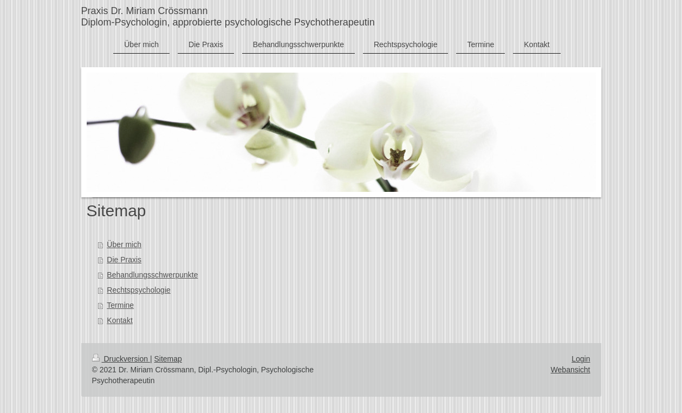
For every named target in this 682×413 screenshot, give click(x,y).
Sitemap (168, 358)
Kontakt (119, 320)
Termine (120, 305)
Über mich (124, 244)
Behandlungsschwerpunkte (152, 274)
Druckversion (121, 358)
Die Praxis (124, 259)
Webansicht (570, 369)
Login (580, 358)
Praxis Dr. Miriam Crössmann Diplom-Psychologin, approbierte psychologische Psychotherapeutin (228, 16)
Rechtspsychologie (139, 290)
